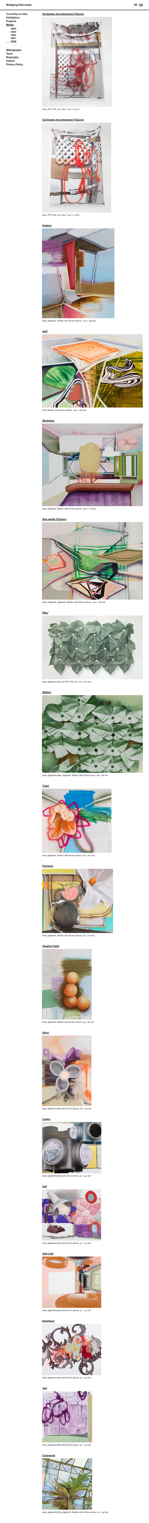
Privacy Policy (14, 64)
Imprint (10, 60)
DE (135, 4)
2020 (11, 41)
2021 (11, 38)
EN (141, 4)
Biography (12, 57)
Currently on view (16, 14)
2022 (11, 35)
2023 (11, 31)
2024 (11, 28)
